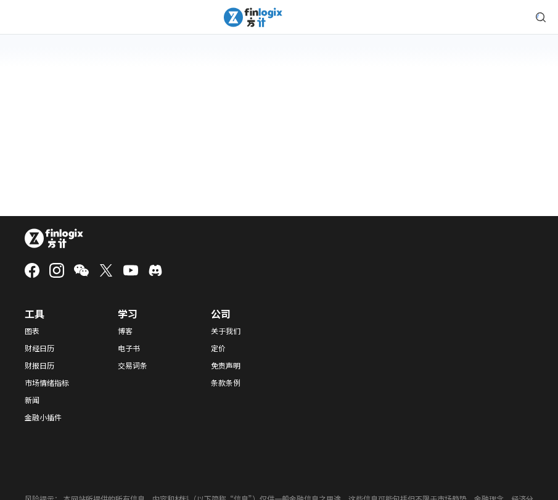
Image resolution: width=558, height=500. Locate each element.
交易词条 (132, 365)
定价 (218, 348)
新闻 (32, 400)
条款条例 (225, 383)
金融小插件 (43, 417)
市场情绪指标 (47, 383)
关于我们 (225, 331)
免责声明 (225, 365)
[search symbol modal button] (540, 17)
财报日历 (39, 365)
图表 (32, 331)
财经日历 (39, 348)
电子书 (129, 348)
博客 (125, 331)
